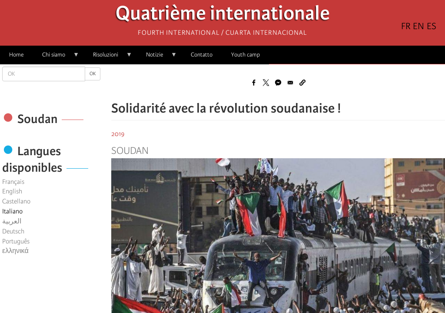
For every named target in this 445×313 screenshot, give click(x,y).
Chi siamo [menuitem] (56, 57)
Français (13, 182)
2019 (118, 134)
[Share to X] (266, 82)
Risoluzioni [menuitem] (108, 57)
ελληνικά (15, 251)
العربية (11, 221)
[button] (302, 82)
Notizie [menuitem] (157, 57)
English (12, 191)
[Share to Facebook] (253, 82)
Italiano (12, 211)
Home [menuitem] (16, 54)
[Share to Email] (290, 82)
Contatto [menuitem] (202, 54)
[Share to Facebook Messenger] (278, 82)
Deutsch (13, 231)
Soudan (130, 150)
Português (16, 241)
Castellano (16, 201)
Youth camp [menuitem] (245, 54)
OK (93, 74)
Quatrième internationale (223, 15)
